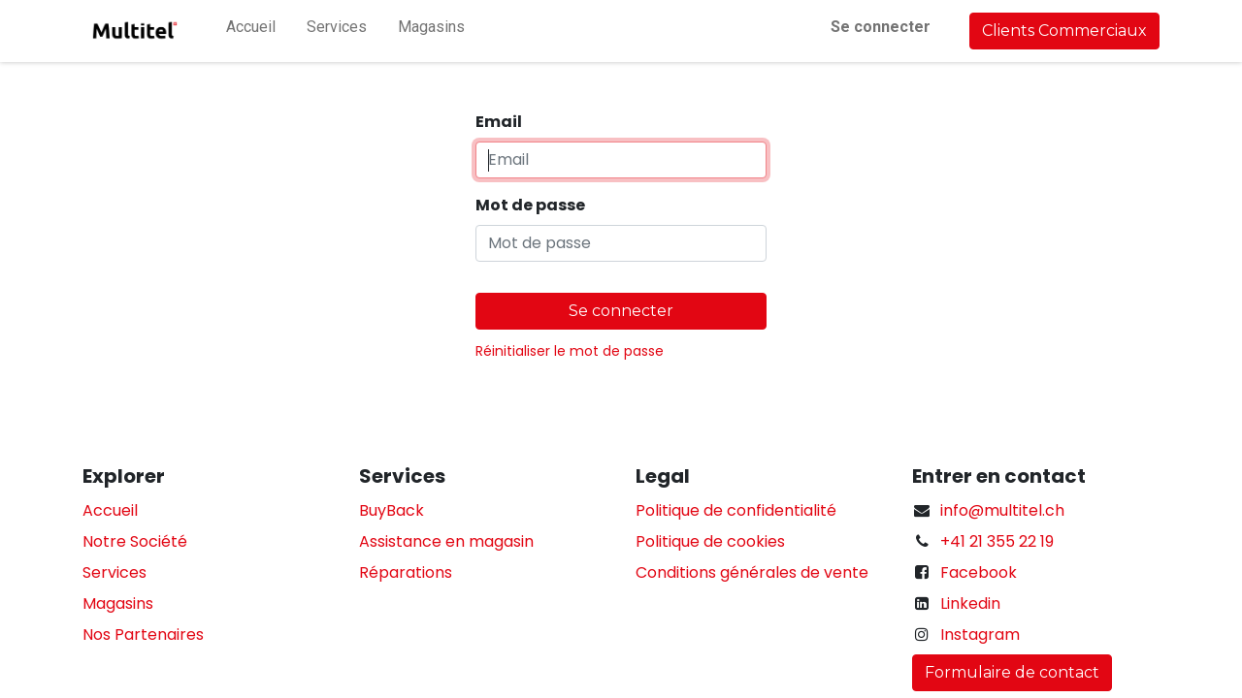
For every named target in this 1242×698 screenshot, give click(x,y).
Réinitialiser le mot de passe (569, 351)
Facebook (978, 572)
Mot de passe (530, 205)
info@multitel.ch (1002, 510)
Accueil (110, 510)
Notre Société (134, 541)
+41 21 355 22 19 (997, 541)
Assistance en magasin (446, 541)
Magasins (117, 603)
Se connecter (881, 26)
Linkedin (970, 603)
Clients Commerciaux (1064, 30)
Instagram (980, 634)
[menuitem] (251, 31)
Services (114, 572)
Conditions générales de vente (752, 572)
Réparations (405, 572)
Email (498, 122)
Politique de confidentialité (736, 510)
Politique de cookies (710, 541)
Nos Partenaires (143, 634)
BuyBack (391, 510)
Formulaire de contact (1012, 672)
